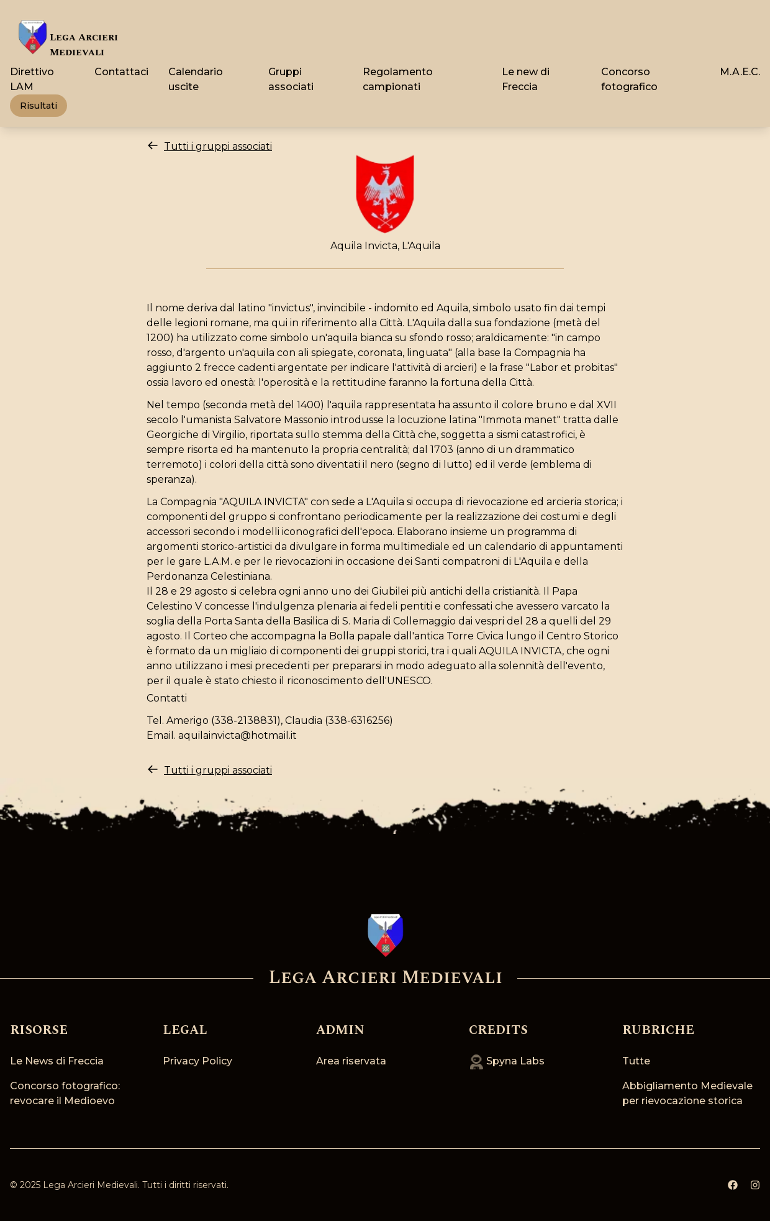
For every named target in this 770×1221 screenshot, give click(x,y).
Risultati (38, 105)
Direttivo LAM (32, 79)
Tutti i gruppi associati (209, 145)
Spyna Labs (507, 1061)
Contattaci (121, 72)
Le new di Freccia (526, 79)
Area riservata (351, 1061)
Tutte (636, 1061)
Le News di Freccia (57, 1061)
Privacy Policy (197, 1061)
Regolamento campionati (398, 79)
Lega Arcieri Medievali (90, 1185)
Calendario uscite (195, 79)
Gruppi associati (291, 79)
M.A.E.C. (740, 72)
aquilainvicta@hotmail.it (237, 735)
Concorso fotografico (629, 79)
